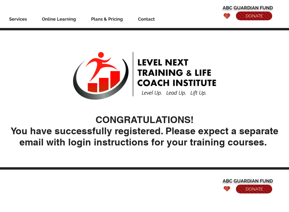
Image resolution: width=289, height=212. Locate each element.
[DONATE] (254, 15)
